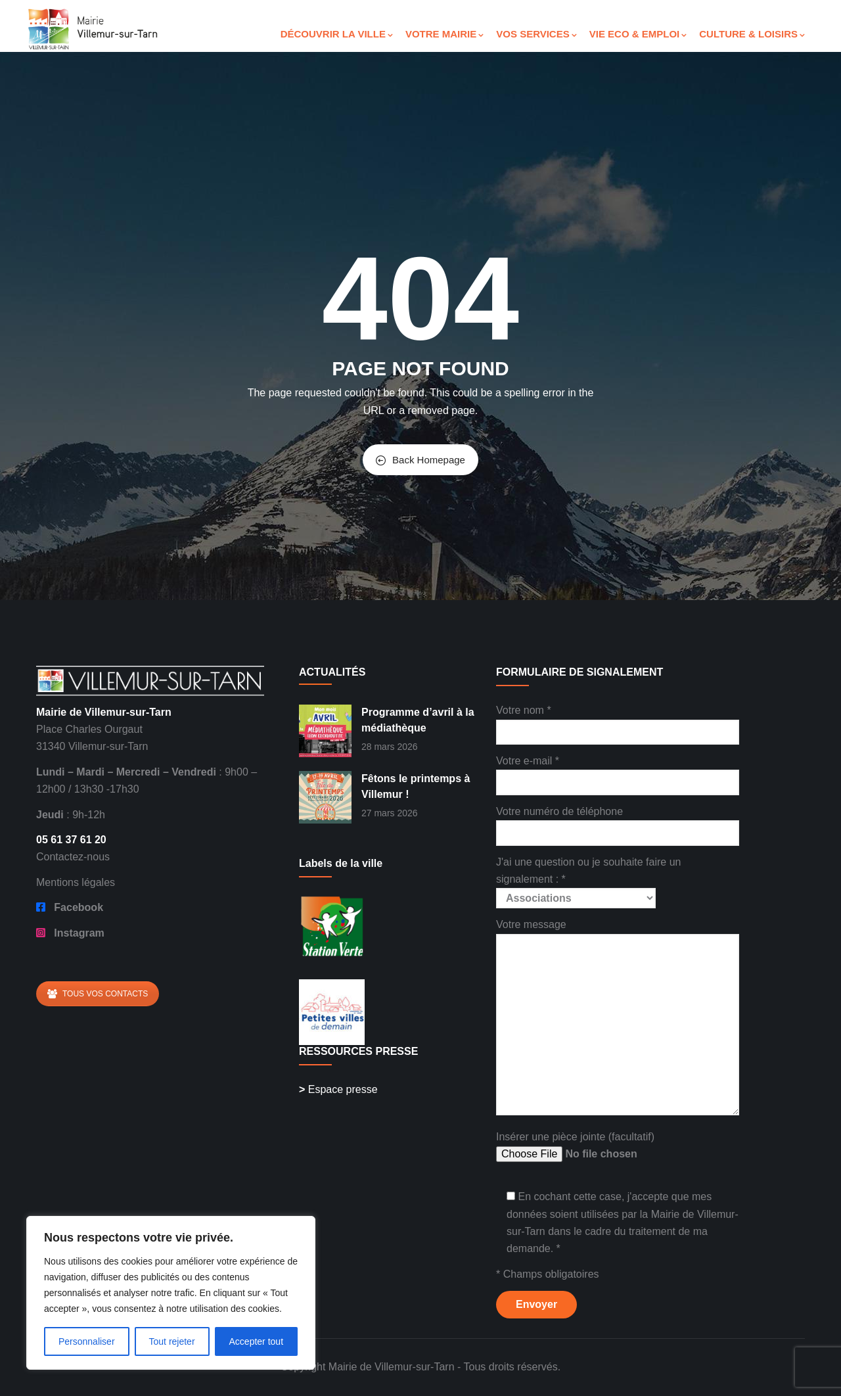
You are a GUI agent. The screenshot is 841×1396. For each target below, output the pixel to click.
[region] (170, 1293)
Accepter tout (256, 1341)
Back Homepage (420, 459)
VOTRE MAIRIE (444, 33)
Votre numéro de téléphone (617, 822)
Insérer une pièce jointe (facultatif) (595, 1147)
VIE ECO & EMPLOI (638, 33)
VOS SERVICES (536, 33)
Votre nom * (617, 721)
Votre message (617, 1018)
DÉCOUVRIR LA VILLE (337, 33)
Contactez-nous (73, 856)
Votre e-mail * (617, 771)
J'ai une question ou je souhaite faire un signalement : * (588, 880)
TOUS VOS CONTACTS (97, 993)
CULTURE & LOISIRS (752, 33)
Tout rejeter (172, 1341)
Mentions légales (75, 882)
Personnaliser (86, 1341)
